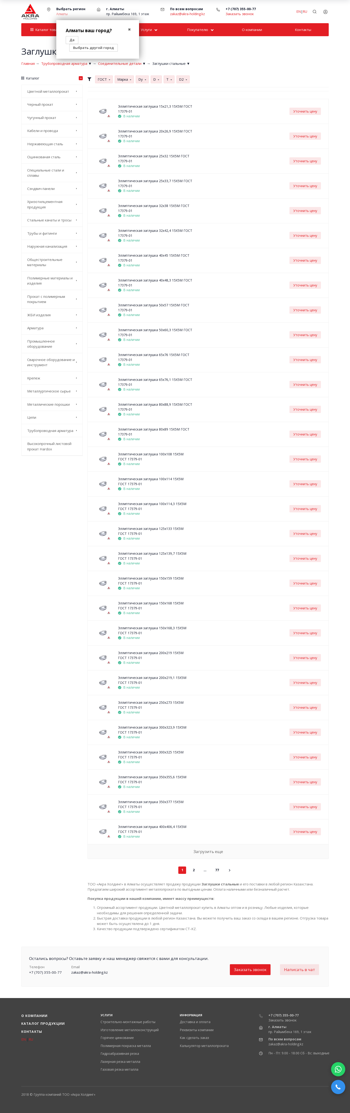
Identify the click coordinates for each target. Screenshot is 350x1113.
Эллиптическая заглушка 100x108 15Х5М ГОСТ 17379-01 (151, 456)
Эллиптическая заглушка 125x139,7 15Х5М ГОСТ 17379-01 (152, 556)
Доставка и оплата (195, 1022)
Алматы (62, 14)
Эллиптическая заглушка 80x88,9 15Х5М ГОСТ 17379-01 (155, 407)
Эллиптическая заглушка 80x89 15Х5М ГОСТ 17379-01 (153, 431)
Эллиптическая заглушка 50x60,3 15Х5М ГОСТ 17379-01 (155, 332)
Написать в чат (299, 969)
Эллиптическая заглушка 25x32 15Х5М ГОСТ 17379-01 (153, 158)
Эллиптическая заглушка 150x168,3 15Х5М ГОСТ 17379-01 (152, 630)
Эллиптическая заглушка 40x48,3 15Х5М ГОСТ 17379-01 (155, 282)
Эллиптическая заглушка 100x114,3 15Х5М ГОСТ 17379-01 (152, 506)
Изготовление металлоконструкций (130, 1030)
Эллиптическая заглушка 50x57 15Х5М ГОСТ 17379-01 (153, 307)
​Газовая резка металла (119, 1069)
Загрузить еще (208, 851)
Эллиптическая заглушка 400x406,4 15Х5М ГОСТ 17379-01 (152, 829)
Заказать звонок (240, 13)
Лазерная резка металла (120, 1061)
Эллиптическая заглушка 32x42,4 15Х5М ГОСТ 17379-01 (155, 233)
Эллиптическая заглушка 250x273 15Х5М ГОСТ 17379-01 (151, 705)
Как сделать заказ (194, 1037)
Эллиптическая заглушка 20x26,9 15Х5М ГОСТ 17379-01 (155, 133)
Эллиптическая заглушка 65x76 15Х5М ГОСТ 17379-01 (153, 357)
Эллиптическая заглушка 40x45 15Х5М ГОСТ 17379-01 (153, 258)
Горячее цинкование (117, 1037)
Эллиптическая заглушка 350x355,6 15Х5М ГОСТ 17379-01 (152, 779)
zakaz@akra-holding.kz (187, 14)
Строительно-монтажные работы (128, 1022)
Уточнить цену (305, 111)
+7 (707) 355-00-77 (241, 9)
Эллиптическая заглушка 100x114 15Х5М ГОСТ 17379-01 (151, 481)
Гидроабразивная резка (120, 1053)
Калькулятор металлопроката (204, 1045)
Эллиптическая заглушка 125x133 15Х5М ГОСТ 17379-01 (151, 531)
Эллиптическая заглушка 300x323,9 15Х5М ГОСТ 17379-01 (152, 730)
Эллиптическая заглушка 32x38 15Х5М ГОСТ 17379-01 (153, 208)
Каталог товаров (47, 29)
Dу (140, 79)
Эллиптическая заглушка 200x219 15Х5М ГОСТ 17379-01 (151, 655)
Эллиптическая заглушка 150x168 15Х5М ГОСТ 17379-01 (151, 605)
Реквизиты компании (197, 1030)
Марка (122, 79)
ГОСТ (102, 79)
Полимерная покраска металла (126, 1045)
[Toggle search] (314, 11)
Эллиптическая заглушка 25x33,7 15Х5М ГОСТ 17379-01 (155, 183)
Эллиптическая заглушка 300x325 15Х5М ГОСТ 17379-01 (151, 754)
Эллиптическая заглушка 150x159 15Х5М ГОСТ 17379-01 (151, 580)
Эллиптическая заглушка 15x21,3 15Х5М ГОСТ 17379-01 (155, 109)
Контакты (31, 1031)
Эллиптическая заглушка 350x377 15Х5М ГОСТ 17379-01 (151, 804)
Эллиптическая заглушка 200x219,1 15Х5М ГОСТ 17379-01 (152, 680)
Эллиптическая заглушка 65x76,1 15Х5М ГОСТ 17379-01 (155, 382)
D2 (181, 79)
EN (298, 11)
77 (217, 870)
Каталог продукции (43, 1023)
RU (305, 11)
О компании (34, 1015)
